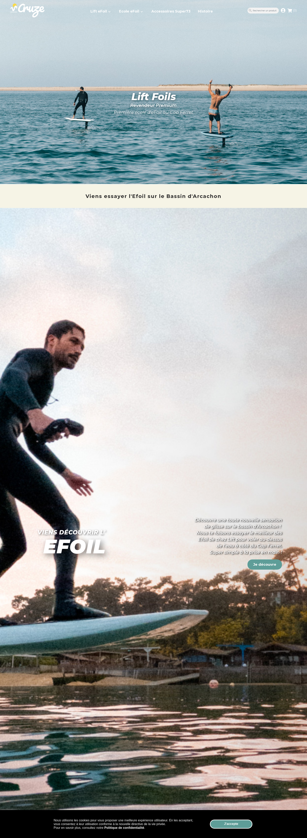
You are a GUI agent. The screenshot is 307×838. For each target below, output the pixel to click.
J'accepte (231, 823)
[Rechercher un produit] (263, 10)
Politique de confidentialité (124, 827)
